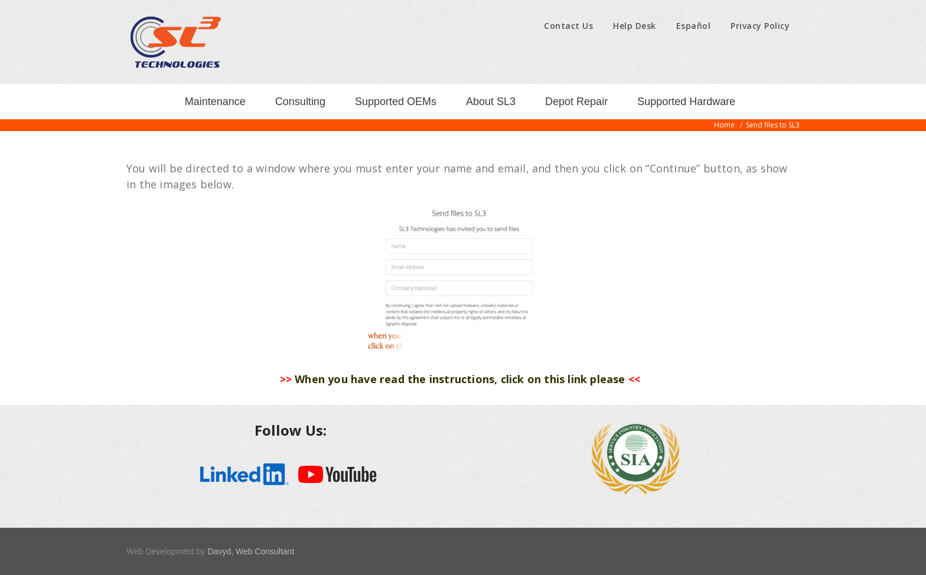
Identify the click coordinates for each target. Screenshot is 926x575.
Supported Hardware (686, 101)
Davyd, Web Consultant (250, 551)
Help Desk (634, 25)
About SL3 (491, 101)
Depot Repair (576, 101)
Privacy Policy (760, 25)
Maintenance (215, 101)
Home (724, 125)
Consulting (300, 101)
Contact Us (568, 25)
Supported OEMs (395, 101)
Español (693, 25)
